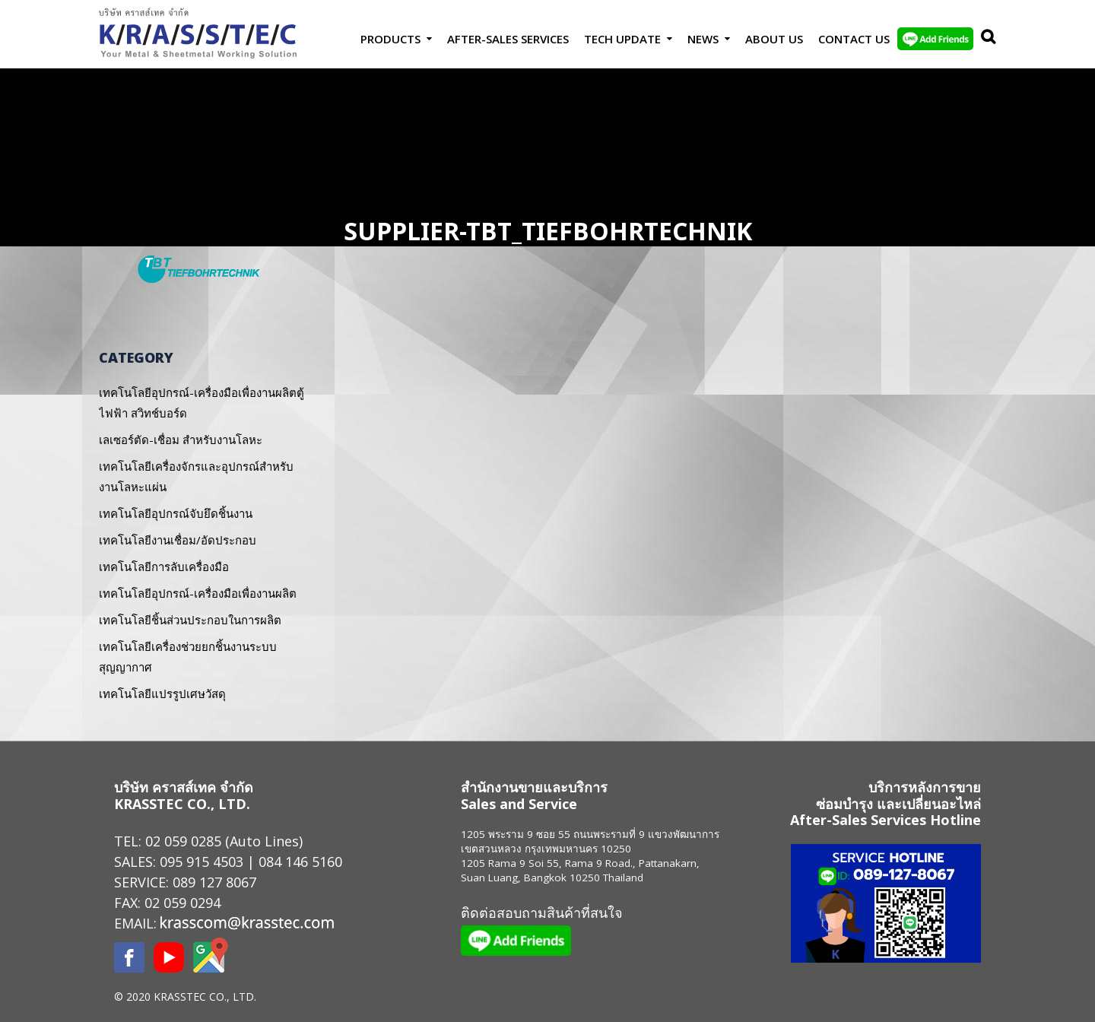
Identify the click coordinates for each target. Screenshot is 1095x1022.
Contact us (854, 38)
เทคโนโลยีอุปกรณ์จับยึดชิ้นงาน (175, 513)
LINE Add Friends (935, 38)
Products (390, 38)
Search (984, 39)
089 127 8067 (214, 882)
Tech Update (622, 38)
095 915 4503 (201, 861)
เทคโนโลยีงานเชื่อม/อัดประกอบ (177, 540)
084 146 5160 (300, 861)
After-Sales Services (508, 38)
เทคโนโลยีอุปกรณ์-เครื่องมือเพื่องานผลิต (198, 593)
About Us (774, 38)
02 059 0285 (183, 841)
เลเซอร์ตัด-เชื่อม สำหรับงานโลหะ (180, 439)
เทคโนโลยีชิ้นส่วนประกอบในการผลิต (190, 619)
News (703, 38)
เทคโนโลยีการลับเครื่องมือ (164, 566)
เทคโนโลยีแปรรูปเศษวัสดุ (162, 693)
